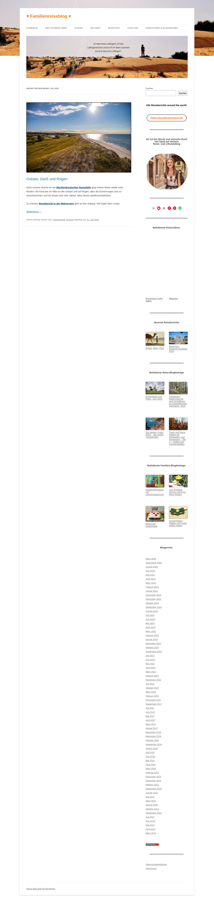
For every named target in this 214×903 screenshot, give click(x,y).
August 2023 (152, 611)
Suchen (149, 88)
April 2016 (151, 764)
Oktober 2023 (152, 603)
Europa (78, 28)
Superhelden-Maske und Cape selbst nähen (178, 523)
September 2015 (154, 788)
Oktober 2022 (152, 647)
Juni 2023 (150, 619)
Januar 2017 (152, 728)
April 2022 (151, 667)
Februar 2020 (152, 696)
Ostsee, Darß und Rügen (47, 179)
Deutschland (59, 219)
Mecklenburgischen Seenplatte (73, 187)
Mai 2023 (150, 623)
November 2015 (153, 780)
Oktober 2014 (152, 809)
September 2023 (154, 607)
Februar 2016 (152, 772)
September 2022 (154, 651)
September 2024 (154, 563)
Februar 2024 (152, 587)
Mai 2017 (150, 716)
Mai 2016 (150, 760)
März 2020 (151, 692)
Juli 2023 (150, 615)
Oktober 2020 (152, 688)
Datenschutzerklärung (156, 864)
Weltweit (95, 28)
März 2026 (151, 559)
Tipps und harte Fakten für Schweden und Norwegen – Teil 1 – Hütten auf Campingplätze (177, 438)
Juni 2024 (150, 571)
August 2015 (152, 793)
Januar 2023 (152, 639)
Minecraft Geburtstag (151, 525)
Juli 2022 (150, 655)
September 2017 (154, 704)
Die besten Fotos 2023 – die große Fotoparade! (154, 434)
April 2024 (151, 579)
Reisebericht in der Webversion (56, 203)
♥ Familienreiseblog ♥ (48, 16)
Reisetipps (114, 28)
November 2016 (153, 736)
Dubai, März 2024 (155, 348)
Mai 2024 (150, 575)
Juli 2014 (150, 817)
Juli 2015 (150, 797)
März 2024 (151, 583)
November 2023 (153, 599)
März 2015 (151, 801)
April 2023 (151, 627)
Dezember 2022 (153, 643)
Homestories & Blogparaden (161, 28)
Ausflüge (132, 28)
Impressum (151, 868)
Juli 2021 (150, 684)
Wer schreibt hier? (56, 28)
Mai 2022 (150, 663)
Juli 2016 (150, 752)
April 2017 (151, 720)
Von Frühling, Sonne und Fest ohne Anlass (177, 492)
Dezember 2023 (153, 595)
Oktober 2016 (152, 740)
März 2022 (151, 671)
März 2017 (151, 724)
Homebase (32, 28)
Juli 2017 (150, 708)
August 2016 (152, 748)
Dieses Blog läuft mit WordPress (40, 889)
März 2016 (151, 768)
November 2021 (153, 680)
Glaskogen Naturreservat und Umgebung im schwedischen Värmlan (178, 401)
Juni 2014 (150, 821)
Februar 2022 (152, 676)
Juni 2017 (150, 712)
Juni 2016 (150, 756)
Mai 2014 (150, 825)
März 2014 (151, 833)
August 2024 (152, 567)
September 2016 (154, 744)
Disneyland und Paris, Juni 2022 (154, 397)
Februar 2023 (152, 635)
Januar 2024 (152, 591)
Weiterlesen (34, 211)
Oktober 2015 (152, 784)
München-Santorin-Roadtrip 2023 (178, 349)
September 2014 (154, 813)
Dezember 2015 (153, 776)
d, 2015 (182, 406)
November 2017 (153, 700)
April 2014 (151, 829)
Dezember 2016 (153, 732)
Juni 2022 (150, 659)
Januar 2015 (152, 805)
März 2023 (151, 631)
